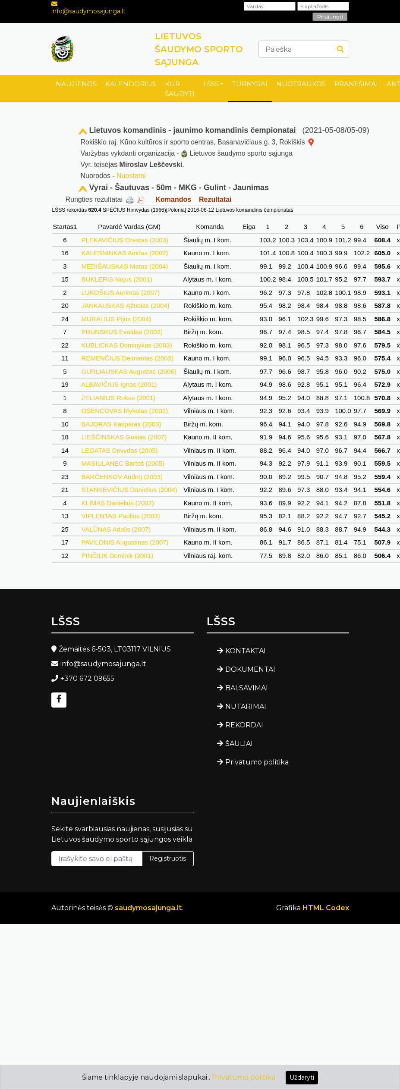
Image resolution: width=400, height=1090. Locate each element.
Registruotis (167, 858)
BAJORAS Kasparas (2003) (121, 424)
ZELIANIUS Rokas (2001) (118, 397)
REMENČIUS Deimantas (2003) (127, 358)
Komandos (173, 199)
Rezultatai (215, 199)
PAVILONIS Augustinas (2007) (124, 542)
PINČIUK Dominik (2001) (117, 555)
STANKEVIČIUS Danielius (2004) (129, 489)
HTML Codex (325, 908)
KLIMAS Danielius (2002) (117, 503)
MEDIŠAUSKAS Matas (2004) (124, 266)
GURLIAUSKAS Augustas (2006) (128, 371)
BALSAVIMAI (246, 688)
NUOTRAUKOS (301, 84)
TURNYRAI (250, 84)
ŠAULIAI (239, 743)
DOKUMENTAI (250, 669)
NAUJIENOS (76, 84)
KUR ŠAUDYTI (180, 89)
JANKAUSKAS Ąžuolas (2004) (125, 305)
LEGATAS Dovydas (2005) (119, 450)
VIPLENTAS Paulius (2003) (120, 516)
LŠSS (211, 84)
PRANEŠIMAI (356, 84)
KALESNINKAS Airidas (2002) (124, 253)
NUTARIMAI (245, 706)
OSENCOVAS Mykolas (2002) (124, 410)
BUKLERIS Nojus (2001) (116, 279)
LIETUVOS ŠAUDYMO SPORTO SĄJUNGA (199, 49)
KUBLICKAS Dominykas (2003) (126, 345)
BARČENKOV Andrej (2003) (121, 476)
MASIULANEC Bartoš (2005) (122, 463)
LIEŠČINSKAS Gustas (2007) (123, 437)
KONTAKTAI (245, 651)
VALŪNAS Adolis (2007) (115, 529)
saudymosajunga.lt (148, 908)
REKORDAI (244, 725)
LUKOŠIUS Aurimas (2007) (120, 292)
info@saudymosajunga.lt (88, 11)
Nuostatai (131, 175)
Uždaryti (302, 1077)
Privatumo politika (257, 762)
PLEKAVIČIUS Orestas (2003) (124, 240)
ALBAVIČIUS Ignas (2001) (118, 384)
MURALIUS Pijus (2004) (116, 319)
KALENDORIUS (130, 84)
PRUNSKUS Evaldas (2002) (121, 331)
